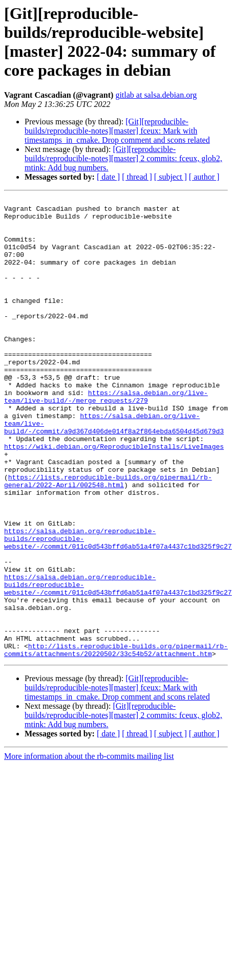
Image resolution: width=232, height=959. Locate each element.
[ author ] (204, 176)
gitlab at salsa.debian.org (156, 95)
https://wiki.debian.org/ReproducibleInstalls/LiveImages (114, 497)
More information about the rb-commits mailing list (89, 848)
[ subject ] (170, 176)
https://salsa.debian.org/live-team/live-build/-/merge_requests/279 (106, 437)
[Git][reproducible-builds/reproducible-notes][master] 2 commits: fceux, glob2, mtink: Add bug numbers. (123, 158)
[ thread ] (137, 176)
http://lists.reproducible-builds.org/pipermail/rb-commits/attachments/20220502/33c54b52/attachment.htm (116, 741)
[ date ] (108, 176)
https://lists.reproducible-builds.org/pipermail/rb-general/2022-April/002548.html (108, 538)
